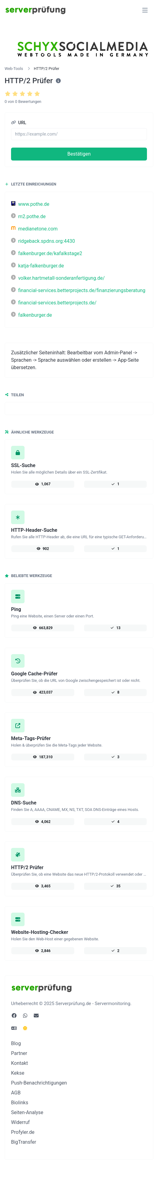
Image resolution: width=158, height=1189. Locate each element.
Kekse (17, 1073)
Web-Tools (14, 68)
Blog (16, 1043)
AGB (16, 1093)
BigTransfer (23, 1142)
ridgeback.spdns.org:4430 (43, 241)
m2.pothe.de (28, 216)
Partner (19, 1053)
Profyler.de (22, 1132)
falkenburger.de (31, 315)
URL (18, 122)
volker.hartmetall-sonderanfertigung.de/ (58, 278)
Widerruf (20, 1122)
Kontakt (19, 1063)
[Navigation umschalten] (145, 10)
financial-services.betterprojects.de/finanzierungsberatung (78, 290)
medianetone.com (34, 229)
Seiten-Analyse (27, 1112)
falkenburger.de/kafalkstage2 (46, 253)
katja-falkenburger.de (37, 266)
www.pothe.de (30, 204)
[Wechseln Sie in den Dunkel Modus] (25, 1028)
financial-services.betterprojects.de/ (54, 303)
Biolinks (19, 1103)
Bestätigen (79, 154)
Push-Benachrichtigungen (39, 1083)
